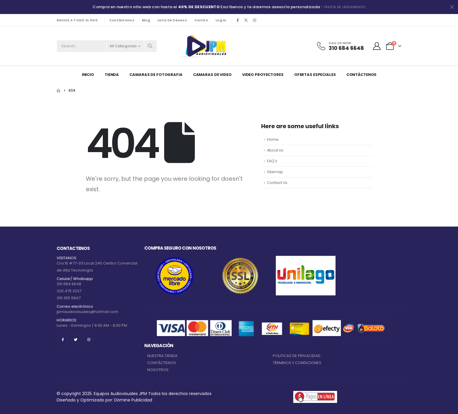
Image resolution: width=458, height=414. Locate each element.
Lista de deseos (172, 20)
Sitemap (275, 171)
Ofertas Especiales (315, 74)
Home (273, 139)
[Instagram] (255, 20)
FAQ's (272, 161)
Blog (146, 20)
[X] (246, 20)
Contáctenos (121, 20)
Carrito (201, 20)
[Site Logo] (205, 46)
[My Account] (376, 46)
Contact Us (277, 182)
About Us (275, 150)
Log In (221, 20)
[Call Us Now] (340, 46)
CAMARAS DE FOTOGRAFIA (155, 74)
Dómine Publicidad (133, 400)
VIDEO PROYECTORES (263, 74)
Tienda (112, 74)
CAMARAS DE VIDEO (212, 74)
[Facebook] (238, 20)
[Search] (150, 46)
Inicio (88, 74)
